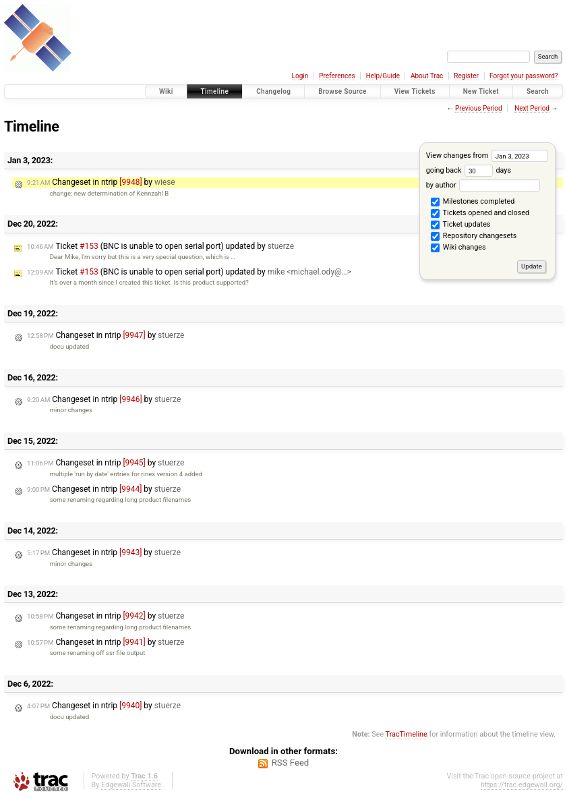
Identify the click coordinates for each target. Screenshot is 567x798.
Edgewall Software (131, 784)
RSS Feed (290, 763)
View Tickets (415, 91)
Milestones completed (472, 202)
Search (538, 91)
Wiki (166, 91)
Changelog (273, 91)
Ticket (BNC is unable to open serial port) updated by (160, 246)
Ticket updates (460, 225)
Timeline (215, 91)
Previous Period (478, 108)
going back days (468, 170)
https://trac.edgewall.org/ (522, 784)
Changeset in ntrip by (101, 182)
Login (300, 76)
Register (466, 76)
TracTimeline (406, 734)
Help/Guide (383, 76)
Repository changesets (473, 236)
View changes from (487, 155)
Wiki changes (458, 248)
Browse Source (342, 91)
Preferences (337, 76)
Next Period (531, 108)
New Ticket (481, 91)
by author (483, 185)
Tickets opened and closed (480, 214)
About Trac (427, 76)
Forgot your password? (523, 76)
